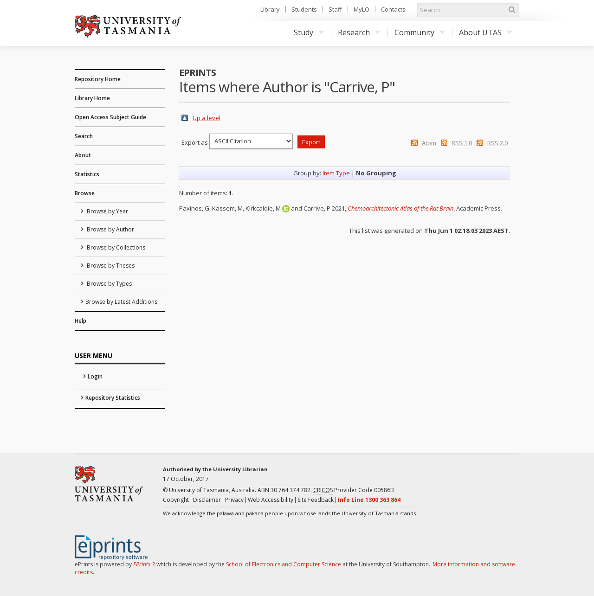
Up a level (206, 118)
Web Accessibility (270, 500)
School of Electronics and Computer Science (283, 564)
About (83, 155)
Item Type (336, 173)
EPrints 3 (144, 564)
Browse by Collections (115, 247)
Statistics (87, 174)
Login (95, 376)
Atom (429, 143)
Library (270, 9)
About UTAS (485, 32)
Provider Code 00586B (353, 490)
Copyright (176, 500)
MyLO (361, 9)
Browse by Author (109, 229)
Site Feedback (315, 500)
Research (359, 32)
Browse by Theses (110, 265)
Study (309, 32)
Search (84, 136)
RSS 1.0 (462, 143)
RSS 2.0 (497, 143)
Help (80, 321)
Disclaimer (207, 500)
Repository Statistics (112, 398)
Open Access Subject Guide (110, 117)
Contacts (393, 9)
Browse (85, 193)
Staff (335, 9)
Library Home (92, 98)
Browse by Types (108, 284)
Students (304, 9)
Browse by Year (106, 211)
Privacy (234, 500)
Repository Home (98, 79)
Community (419, 32)
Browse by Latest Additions (121, 302)
